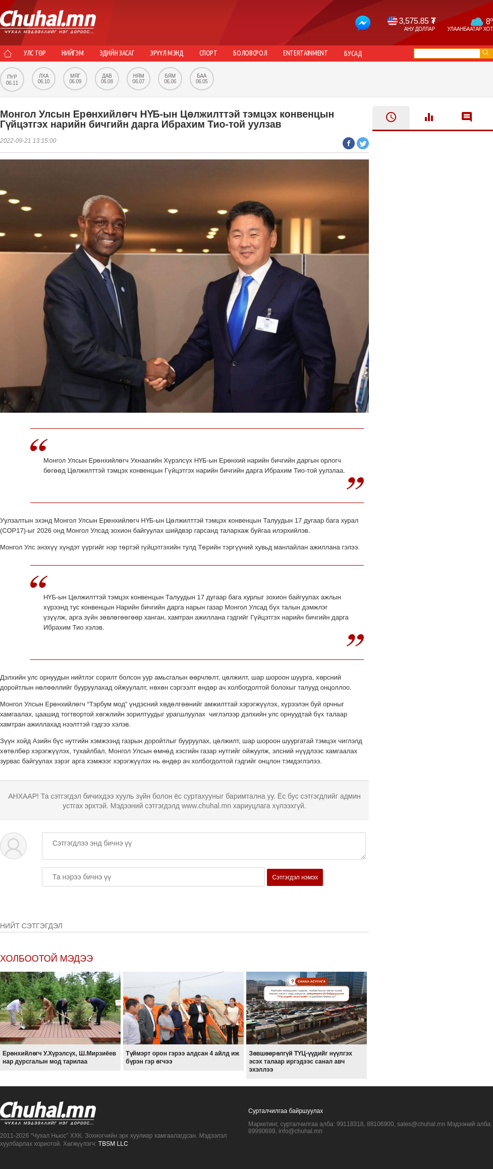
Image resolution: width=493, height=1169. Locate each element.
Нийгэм (75, 53)
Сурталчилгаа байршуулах (285, 1111)
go (485, 52)
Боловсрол (258, 53)
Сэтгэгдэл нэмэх (295, 877)
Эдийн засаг (119, 53)
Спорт (214, 53)
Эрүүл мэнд (172, 53)
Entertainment (314, 53)
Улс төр (35, 53)
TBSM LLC (113, 1143)
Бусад (363, 53)
